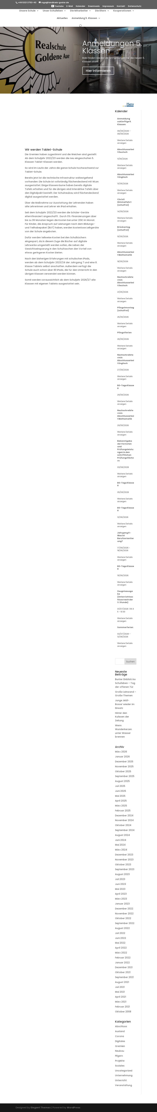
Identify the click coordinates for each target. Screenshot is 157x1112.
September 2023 (124, 869)
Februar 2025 (123, 810)
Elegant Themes (41, 1107)
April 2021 (120, 996)
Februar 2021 (122, 1006)
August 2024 (122, 835)
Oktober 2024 (123, 825)
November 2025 (124, 766)
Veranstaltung (123, 1085)
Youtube (57, 6)
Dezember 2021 (124, 967)
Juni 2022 (120, 938)
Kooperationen (122, 11)
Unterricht (121, 1080)
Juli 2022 (120, 933)
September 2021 (124, 977)
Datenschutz (134, 6)
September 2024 (125, 830)
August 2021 (122, 982)
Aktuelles (62, 19)
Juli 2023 (120, 879)
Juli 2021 (120, 987)
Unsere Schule (27, 11)
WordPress (73, 1107)
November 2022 (124, 913)
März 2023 (121, 898)
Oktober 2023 (123, 864)
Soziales (119, 1065)
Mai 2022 (120, 942)
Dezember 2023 (124, 854)
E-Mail (69, 6)
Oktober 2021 (123, 972)
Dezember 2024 (124, 815)
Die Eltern (100, 11)
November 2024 (124, 820)
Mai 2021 (120, 991)
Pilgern (119, 1055)
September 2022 (124, 923)
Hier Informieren (98, 70)
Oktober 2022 (123, 918)
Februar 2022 (123, 957)
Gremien (120, 1046)
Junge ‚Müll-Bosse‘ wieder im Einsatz (124, 704)
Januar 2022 (122, 962)
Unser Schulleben (53, 11)
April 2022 (121, 947)
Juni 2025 (120, 791)
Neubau (119, 1050)
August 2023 (122, 874)
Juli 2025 (120, 786)
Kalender (80, 6)
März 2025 (121, 805)
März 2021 (120, 1001)
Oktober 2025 (123, 771)
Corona (119, 1036)
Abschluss (121, 1026)
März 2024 (121, 849)
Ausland (120, 1031)
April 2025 (121, 800)
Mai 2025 (120, 796)
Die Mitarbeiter (79, 11)
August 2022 (122, 928)
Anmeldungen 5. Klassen (112, 47)
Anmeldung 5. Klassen (84, 19)
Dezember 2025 (124, 761)
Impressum (108, 6)
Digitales (120, 1041)
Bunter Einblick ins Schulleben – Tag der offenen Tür (125, 683)
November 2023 (124, 859)
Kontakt (121, 6)
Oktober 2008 (123, 1011)
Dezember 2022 (124, 908)
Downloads (94, 6)
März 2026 (121, 751)
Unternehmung (123, 1075)
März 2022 (121, 952)
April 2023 (121, 893)
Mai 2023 (120, 889)
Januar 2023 (122, 903)
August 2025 (122, 781)
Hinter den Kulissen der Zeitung (122, 716)
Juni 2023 (120, 884)
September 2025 (124, 776)
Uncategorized (123, 1070)
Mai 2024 (120, 844)
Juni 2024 (120, 840)
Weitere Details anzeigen (125, 142)
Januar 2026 (122, 756)
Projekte (119, 1060)
